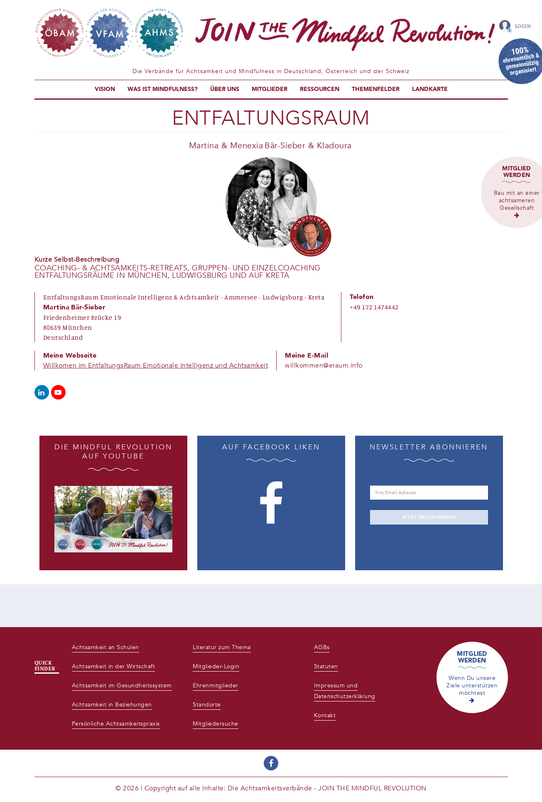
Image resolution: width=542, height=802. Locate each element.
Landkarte (430, 89)
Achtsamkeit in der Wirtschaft (113, 666)
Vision (105, 89)
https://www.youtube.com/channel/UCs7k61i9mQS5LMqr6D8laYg (58, 392)
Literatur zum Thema (222, 647)
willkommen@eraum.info (324, 365)
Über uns (224, 89)
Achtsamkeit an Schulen (105, 647)
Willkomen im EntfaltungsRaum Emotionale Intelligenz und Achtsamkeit (155, 365)
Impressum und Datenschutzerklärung (344, 691)
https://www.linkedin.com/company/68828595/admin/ (41, 392)
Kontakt (325, 715)
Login (523, 25)
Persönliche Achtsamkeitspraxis (116, 724)
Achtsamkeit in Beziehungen (112, 705)
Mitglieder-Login (216, 666)
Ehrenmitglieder (215, 685)
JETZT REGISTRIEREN (429, 517)
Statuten (326, 666)
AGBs (322, 647)
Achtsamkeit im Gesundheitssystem (122, 685)
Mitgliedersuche (215, 724)
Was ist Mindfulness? (163, 89)
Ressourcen (319, 89)
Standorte (207, 705)
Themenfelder (376, 89)
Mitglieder (269, 89)
